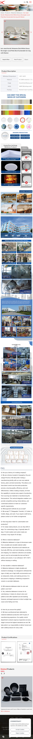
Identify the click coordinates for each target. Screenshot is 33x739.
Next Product (18, 59)
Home (2, 13)
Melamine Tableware (16, 13)
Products (7, 13)
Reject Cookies (20, 733)
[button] (1, 673)
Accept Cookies (20, 729)
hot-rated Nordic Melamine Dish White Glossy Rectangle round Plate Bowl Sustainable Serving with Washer (15, 15)
